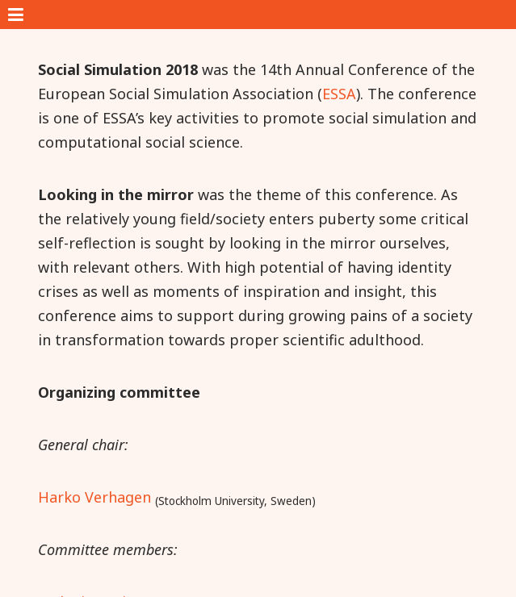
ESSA (339, 93)
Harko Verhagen (94, 497)
